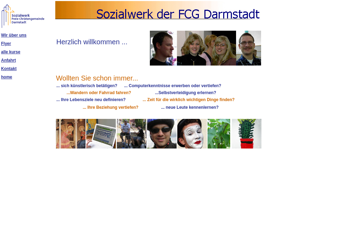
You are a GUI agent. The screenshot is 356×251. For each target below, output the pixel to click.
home (6, 77)
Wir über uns (13, 35)
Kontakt (9, 68)
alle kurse (10, 52)
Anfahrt (8, 60)
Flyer (6, 43)
